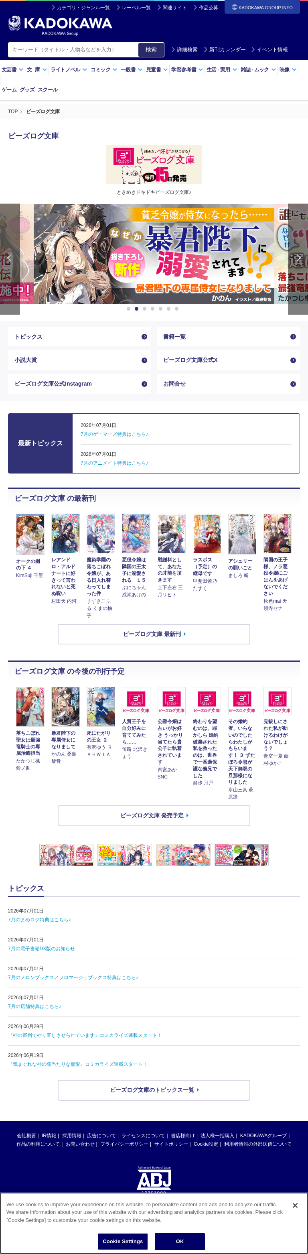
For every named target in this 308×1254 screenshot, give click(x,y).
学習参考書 (187, 70)
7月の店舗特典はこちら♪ (34, 1006)
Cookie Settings (123, 1242)
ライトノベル (69, 70)
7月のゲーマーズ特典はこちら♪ (114, 434)
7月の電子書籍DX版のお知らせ (41, 948)
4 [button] (154, 309)
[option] (154, 254)
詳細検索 (184, 50)
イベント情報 (269, 50)
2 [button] (138, 309)
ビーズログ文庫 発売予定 (152, 815)
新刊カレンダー (225, 50)
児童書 (157, 70)
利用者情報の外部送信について (258, 1144)
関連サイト (175, 7)
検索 (151, 49)
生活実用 (222, 70)
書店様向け (183, 1135)
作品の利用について (38, 1144)
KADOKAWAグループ (263, 1135)
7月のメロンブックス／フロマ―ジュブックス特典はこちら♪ (73, 977)
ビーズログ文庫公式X (190, 360)
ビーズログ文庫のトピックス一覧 (152, 1090)
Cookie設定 (206, 1144)
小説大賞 (25, 360)
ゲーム (9, 90)
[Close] (295, 1206)
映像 (288, 70)
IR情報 (49, 1135)
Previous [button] (10, 259)
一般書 (132, 70)
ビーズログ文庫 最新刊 (152, 634)
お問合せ (174, 383)
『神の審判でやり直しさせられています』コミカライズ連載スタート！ (85, 1035)
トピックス (28, 336)
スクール (47, 90)
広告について (101, 1135)
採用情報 (71, 1135)
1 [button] (130, 309)
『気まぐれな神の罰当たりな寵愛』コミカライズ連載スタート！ (78, 1064)
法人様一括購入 (217, 1135)
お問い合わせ (80, 1144)
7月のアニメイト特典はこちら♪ (114, 463)
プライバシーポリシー (124, 1144)
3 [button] (146, 309)
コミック (104, 70)
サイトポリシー (171, 1144)
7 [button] (178, 309)
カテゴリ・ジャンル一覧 (83, 7)
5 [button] (162, 309)
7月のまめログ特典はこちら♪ (39, 920)
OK (180, 1242)
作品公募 (208, 7)
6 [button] (170, 309)
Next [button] (298, 259)
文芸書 (13, 70)
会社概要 (26, 1135)
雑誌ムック (258, 70)
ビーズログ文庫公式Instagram (53, 383)
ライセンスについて (143, 1135)
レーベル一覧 (136, 7)
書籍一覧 (174, 336)
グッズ (27, 90)
